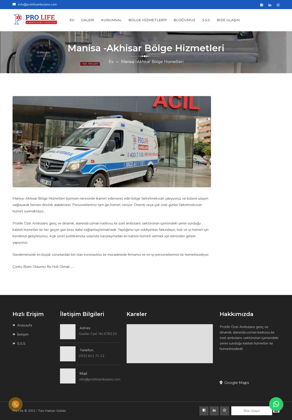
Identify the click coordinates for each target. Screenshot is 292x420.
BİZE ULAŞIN (228, 20)
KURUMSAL (111, 20)
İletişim (21, 334)
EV (72, 20)
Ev (111, 61)
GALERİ (87, 20)
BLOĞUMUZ (185, 20)
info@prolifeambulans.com (37, 4)
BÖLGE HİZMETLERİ (147, 20)
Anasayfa (22, 325)
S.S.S (206, 20)
